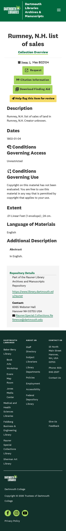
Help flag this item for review (33, 98)
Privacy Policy (12, 520)
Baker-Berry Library (10, 351)
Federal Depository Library (32, 399)
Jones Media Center (10, 393)
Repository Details (22, 273)
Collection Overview (33, 52)
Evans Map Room (10, 378)
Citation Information (32, 80)
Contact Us (55, 377)
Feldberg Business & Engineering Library (10, 428)
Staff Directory (31, 349)
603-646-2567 (55, 370)
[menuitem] (8, 513)
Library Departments (33, 369)
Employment (33, 383)
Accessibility (33, 389)
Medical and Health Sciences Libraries (10, 409)
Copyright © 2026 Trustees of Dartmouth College (27, 498)
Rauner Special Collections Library (10, 447)
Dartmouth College (15, 489)
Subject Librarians (31, 359)
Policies (30, 377)
